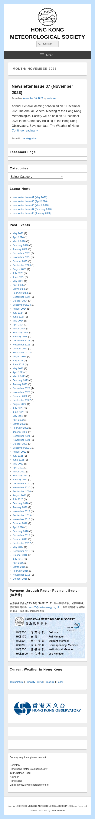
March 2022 (19, 423)
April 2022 (18, 419)
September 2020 (22, 491)
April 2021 (18, 467)
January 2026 (20, 249)
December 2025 (21, 253)
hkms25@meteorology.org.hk (44, 607)
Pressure (49, 682)
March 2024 (19, 328)
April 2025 (18, 285)
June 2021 (18, 459)
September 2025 (22, 265)
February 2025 (21, 292)
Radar (60, 682)
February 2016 (21, 570)
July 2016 (18, 559)
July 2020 (18, 499)
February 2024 (21, 332)
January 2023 (20, 384)
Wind (40, 682)
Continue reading (25, 130)
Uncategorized (29, 138)
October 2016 (20, 555)
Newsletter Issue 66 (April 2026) (30, 201)
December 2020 (21, 483)
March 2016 (19, 566)
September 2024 (22, 304)
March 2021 (19, 471)
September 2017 (22, 543)
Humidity (30, 682)
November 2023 (21, 344)
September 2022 (22, 400)
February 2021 (21, 475)
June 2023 (18, 364)
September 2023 (22, 352)
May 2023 (18, 368)
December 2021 (21, 435)
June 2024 (18, 316)
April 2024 (18, 324)
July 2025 (18, 273)
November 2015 (21, 574)
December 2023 (21, 340)
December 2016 (21, 551)
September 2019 (22, 515)
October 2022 (20, 396)
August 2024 (19, 308)
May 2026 (18, 233)
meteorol (51, 98)
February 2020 (21, 503)
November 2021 (21, 439)
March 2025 (19, 289)
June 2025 (18, 277)
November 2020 (21, 487)
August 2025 (19, 269)
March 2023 (19, 376)
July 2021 (18, 455)
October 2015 (20, 578)
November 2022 (21, 392)
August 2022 (19, 404)
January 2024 (20, 336)
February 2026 (21, 245)
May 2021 (18, 463)
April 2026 (18, 237)
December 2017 (21, 535)
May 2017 (18, 547)
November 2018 (21, 519)
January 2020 (20, 507)
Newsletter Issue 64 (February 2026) (32, 209)
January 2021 (20, 479)
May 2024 (18, 320)
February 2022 (21, 427)
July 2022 (18, 408)
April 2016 (18, 562)
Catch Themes (58, 810)
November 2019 (21, 511)
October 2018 (20, 523)
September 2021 (22, 447)
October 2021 (20, 443)
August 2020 (19, 495)
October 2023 (20, 348)
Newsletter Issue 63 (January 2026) (32, 213)
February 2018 (21, 531)
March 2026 (19, 241)
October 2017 (20, 539)
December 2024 (21, 296)
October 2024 (20, 300)
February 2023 (21, 380)
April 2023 (18, 372)
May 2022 (18, 415)
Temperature (17, 682)
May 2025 (18, 281)
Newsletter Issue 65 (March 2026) (31, 205)
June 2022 (18, 412)
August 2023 (19, 356)
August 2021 (19, 451)
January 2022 (20, 432)
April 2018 (18, 527)
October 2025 (20, 261)
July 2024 (18, 312)
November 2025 (21, 257)
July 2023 (18, 360)
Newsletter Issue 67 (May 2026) (30, 197)
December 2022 (21, 388)
